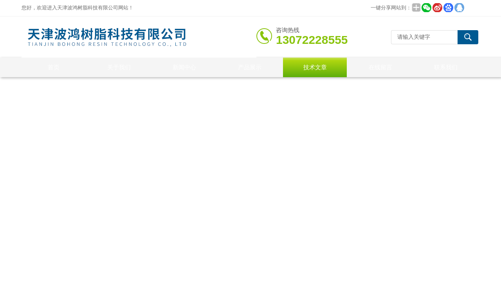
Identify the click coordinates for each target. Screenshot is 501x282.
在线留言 (380, 67)
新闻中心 (184, 67)
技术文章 (315, 67)
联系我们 (446, 67)
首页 (53, 67)
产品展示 (249, 67)
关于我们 (119, 67)
